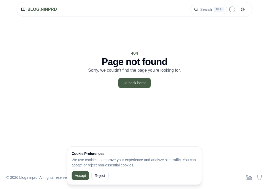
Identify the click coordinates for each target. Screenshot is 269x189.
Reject (100, 176)
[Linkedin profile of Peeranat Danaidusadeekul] (249, 177)
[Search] (209, 9)
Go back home (134, 83)
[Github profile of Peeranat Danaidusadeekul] (259, 177)
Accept (80, 176)
